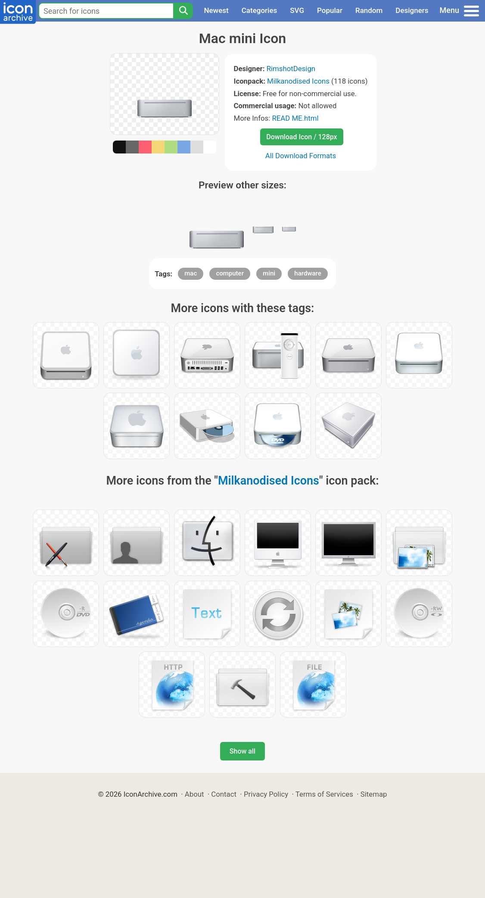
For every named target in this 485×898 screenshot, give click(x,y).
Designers (411, 10)
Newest (216, 10)
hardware (307, 273)
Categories (259, 10)
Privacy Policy (266, 794)
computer (230, 273)
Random (368, 10)
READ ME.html (295, 118)
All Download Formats (300, 155)
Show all (242, 751)
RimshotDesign (291, 68)
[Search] (183, 11)
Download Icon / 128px (301, 137)
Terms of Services (324, 794)
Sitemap (374, 794)
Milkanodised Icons (298, 81)
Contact (223, 794)
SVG (297, 10)
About (194, 794)
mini (269, 273)
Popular (329, 10)
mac (190, 273)
